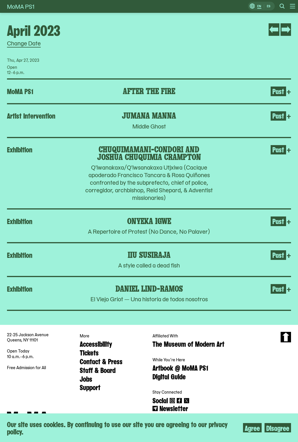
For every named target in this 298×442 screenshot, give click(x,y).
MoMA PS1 (20, 6)
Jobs (86, 378)
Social (160, 400)
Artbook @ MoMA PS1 (180, 367)
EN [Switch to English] (259, 6)
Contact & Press (101, 361)
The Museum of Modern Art (188, 343)
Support (90, 387)
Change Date (24, 43)
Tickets (89, 352)
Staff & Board (98, 369)
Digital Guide (169, 376)
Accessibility (96, 343)
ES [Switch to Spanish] (268, 6)
